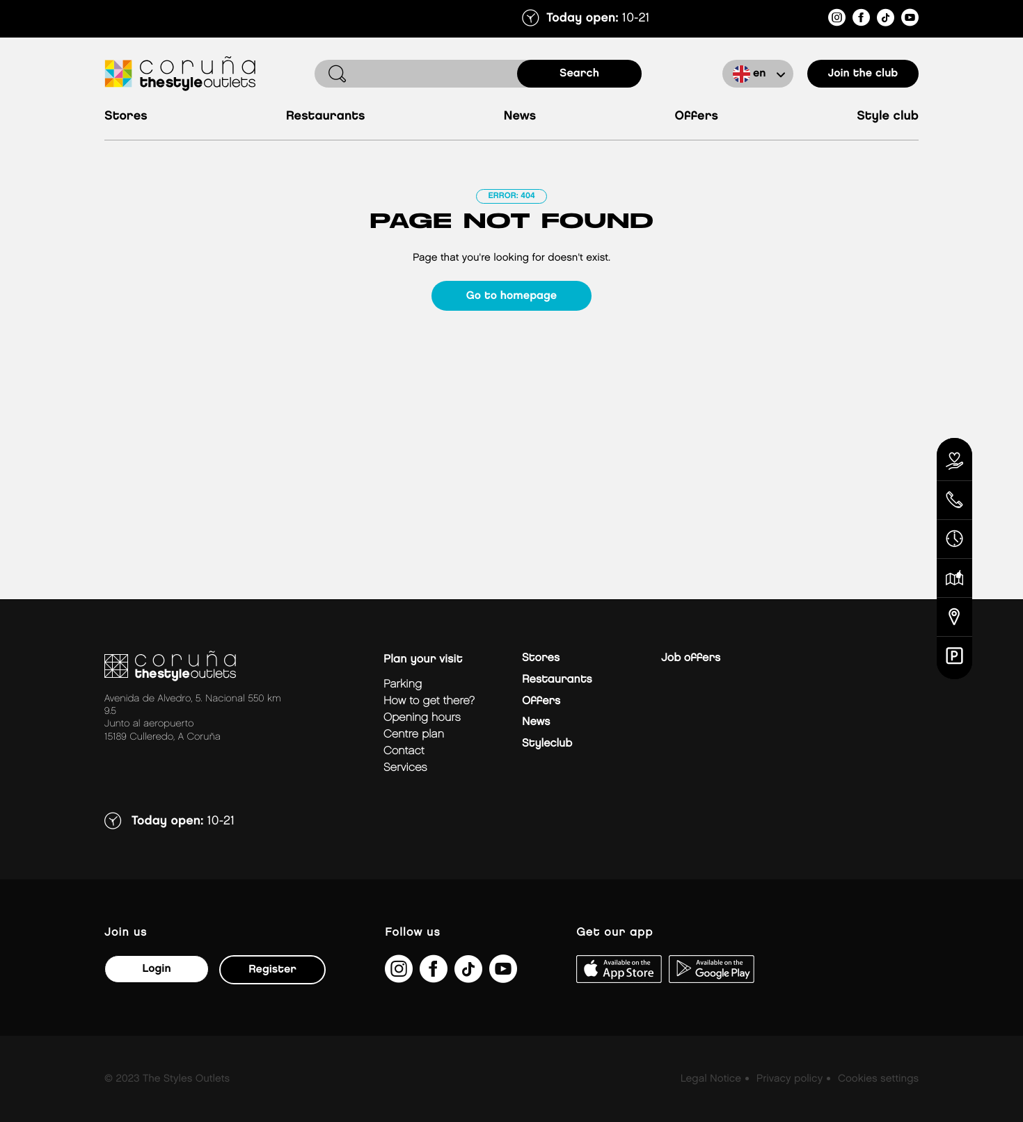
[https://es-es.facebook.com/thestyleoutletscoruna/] (861, 20)
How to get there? (429, 701)
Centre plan (413, 734)
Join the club (863, 73)
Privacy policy (789, 1079)
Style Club (888, 116)
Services (405, 768)
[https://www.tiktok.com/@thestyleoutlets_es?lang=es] (885, 20)
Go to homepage (511, 296)
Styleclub (547, 743)
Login (156, 969)
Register (272, 969)
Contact (404, 751)
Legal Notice (711, 1079)
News (520, 116)
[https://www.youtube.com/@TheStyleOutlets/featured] (910, 20)
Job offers (690, 658)
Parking (402, 684)
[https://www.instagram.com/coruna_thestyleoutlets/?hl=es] (837, 20)
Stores (126, 116)
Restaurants (325, 116)
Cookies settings (878, 1079)
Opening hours (422, 718)
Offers (696, 116)
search (579, 73)
